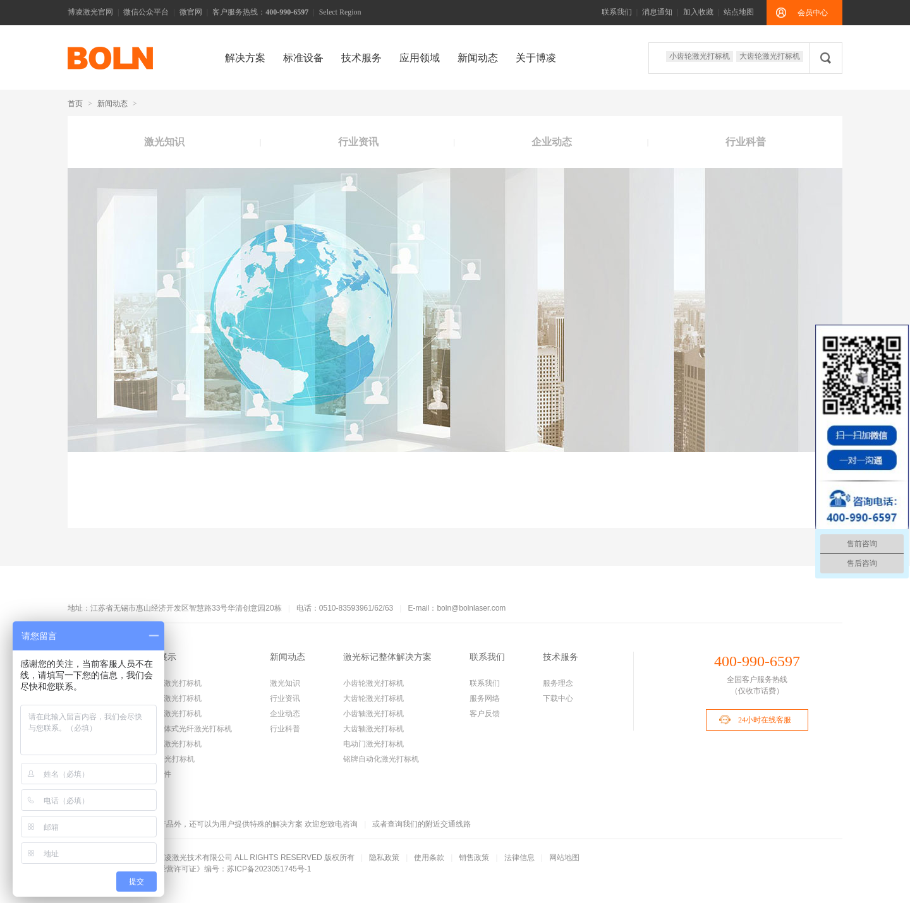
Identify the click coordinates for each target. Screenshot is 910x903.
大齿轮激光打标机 (769, 56)
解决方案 (245, 57)
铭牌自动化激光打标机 (381, 759)
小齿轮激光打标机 (699, 56)
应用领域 (419, 57)
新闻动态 (478, 57)
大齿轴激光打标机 (373, 728)
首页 (75, 103)
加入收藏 (698, 12)
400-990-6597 (757, 661)
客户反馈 (485, 713)
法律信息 (519, 857)
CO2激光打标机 (168, 759)
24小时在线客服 (764, 719)
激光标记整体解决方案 (387, 657)
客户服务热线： (260, 12)
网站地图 (564, 857)
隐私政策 (384, 857)
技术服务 (361, 57)
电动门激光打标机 (373, 743)
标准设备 (303, 57)
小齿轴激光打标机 (171, 713)
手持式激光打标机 (171, 743)
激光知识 (164, 141)
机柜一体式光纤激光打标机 (186, 728)
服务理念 (558, 683)
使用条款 (429, 857)
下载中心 (558, 698)
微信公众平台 (146, 12)
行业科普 (745, 141)
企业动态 (551, 141)
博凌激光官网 (90, 12)
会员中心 (813, 12)
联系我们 (617, 12)
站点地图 (739, 12)
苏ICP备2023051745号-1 (269, 868)
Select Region (340, 12)
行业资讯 (358, 141)
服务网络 (485, 698)
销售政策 (474, 857)
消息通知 (657, 12)
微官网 (190, 12)
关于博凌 (536, 57)
